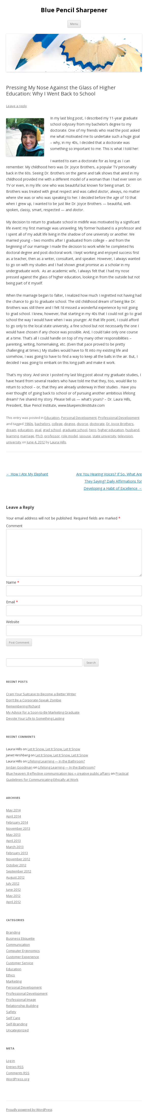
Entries (15, 1067)
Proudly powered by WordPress (29, 1110)
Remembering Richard (23, 706)
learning (12, 436)
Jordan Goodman (19, 767)
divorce (82, 423)
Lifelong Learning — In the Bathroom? (56, 761)
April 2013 (13, 840)
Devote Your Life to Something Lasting (35, 718)
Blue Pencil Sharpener (74, 10)
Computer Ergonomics (23, 950)
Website (12, 621)
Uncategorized (17, 1030)
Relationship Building (22, 1005)
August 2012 (15, 877)
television (125, 436)
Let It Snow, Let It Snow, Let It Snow (54, 749)
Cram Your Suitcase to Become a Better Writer (41, 694)
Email (12, 601)
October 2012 (16, 865)
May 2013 (13, 834)
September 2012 (18, 871)
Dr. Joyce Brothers (120, 423)
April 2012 (13, 901)
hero (92, 430)
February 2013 (17, 853)
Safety (11, 1011)
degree (69, 423)
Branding (13, 932)
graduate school (74, 430)
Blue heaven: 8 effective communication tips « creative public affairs (58, 773)
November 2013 (18, 828)
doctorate (97, 423)
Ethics (10, 975)
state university (104, 436)
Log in (10, 1060)
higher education (111, 430)
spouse (85, 436)
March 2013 (15, 846)
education (25, 430)
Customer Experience (22, 956)
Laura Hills (58, 442)
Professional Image (21, 999)
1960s (28, 423)
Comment (14, 525)
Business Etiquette (20, 938)
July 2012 (12, 883)
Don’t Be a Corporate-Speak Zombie (33, 700)
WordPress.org (17, 1079)
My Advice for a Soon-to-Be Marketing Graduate (43, 712)
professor (52, 436)
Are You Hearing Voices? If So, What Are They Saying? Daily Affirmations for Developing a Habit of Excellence (109, 481)
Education (52, 417)
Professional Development (118, 417)
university (13, 442)
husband (132, 430)
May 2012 (13, 895)
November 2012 (18, 859)
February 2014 (17, 822)
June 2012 (13, 889)
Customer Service (19, 963)
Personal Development (79, 417)
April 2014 (13, 816)
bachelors (42, 423)
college (57, 423)
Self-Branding (16, 1024)
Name (12, 582)
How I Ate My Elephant (27, 474)
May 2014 (13, 810)
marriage (27, 436)
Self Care (13, 1018)
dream (11, 430)
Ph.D (39, 436)
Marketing (14, 981)
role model (69, 436)
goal (38, 430)
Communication (18, 944)
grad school (52, 430)
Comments (17, 1073)
